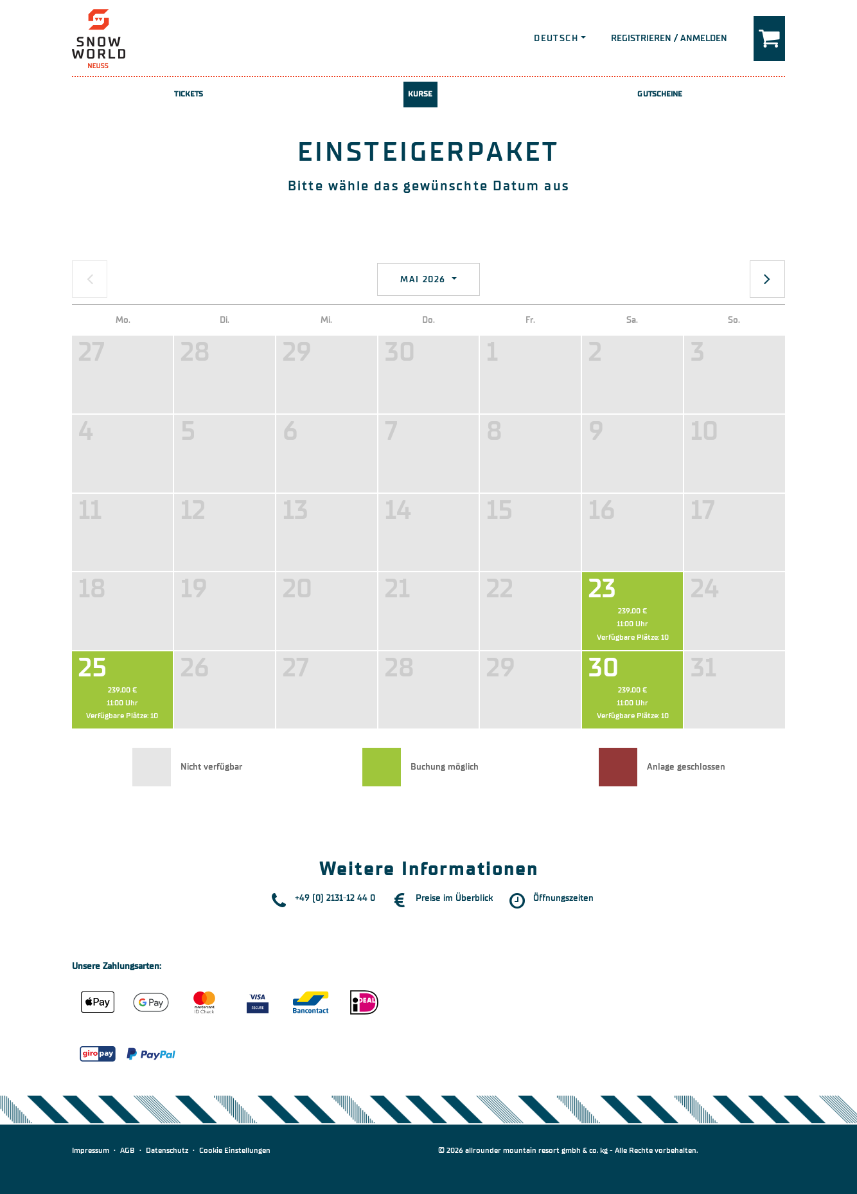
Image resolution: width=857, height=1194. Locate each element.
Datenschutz (167, 1150)
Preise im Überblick (454, 897)
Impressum (90, 1150)
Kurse (420, 93)
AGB (127, 1150)
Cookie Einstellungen (234, 1150)
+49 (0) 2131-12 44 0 (335, 897)
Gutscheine (659, 93)
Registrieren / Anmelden (669, 38)
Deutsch (556, 38)
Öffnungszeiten (563, 897)
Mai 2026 (424, 279)
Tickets (188, 93)
